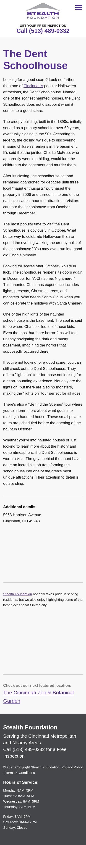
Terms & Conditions (20, 773)
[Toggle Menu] (78, 7)
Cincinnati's (33, 86)
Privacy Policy (72, 767)
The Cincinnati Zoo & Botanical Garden (38, 697)
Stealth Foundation (17, 594)
